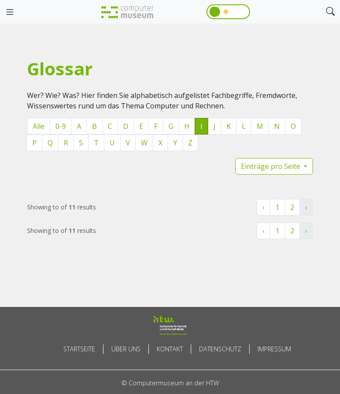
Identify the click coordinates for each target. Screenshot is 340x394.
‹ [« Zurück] (263, 207)
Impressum (274, 349)
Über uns (126, 349)
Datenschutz (220, 349)
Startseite (79, 349)
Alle (39, 126)
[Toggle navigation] (9, 12)
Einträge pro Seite (271, 166)
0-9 (60, 126)
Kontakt (170, 349)
